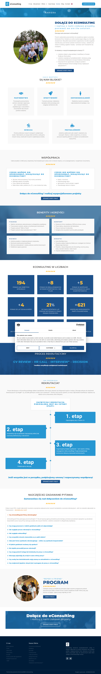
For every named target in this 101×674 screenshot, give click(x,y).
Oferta (44, 4)
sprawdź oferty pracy (50, 624)
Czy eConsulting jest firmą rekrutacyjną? (23, 515)
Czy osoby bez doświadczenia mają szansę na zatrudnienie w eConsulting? (34, 559)
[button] (50, 515)
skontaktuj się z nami (21, 510)
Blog (62, 4)
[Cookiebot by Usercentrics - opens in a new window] (77, 325)
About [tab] (74, 330)
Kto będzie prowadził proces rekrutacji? (22, 548)
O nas (30, 4)
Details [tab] (50, 330)
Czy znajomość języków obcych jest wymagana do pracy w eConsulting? (34, 563)
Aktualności (36, 4)
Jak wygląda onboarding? (18, 533)
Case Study (51, 4)
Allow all (73, 348)
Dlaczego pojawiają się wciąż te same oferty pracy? (26, 555)
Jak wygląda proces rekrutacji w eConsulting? (25, 529)
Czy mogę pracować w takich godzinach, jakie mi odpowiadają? (31, 526)
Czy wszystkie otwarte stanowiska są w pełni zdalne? (27, 537)
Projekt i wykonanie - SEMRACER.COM (85, 672)
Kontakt (67, 4)
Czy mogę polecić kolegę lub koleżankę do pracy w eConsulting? (31, 552)
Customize (50, 348)
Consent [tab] (26, 330)
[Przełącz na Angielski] (72, 4)
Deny (28, 348)
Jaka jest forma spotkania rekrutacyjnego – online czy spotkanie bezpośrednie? (36, 541)
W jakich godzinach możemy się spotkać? (23, 544)
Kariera (58, 4)
